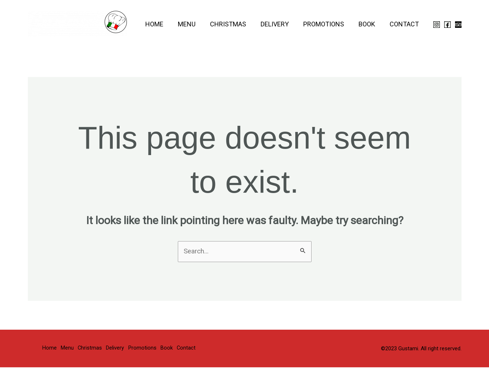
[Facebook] (447, 24)
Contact (405, 24)
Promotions (327, 24)
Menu (194, 24)
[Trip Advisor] (458, 24)
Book (369, 24)
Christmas (234, 24)
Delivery (280, 24)
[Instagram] (436, 24)
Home (164, 24)
